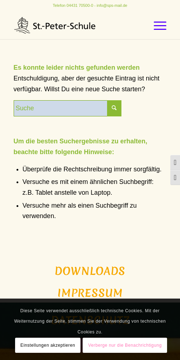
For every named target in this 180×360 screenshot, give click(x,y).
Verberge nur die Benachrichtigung (125, 345)
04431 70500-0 (79, 5)
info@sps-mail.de (112, 5)
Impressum (90, 293)
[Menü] (156, 24)
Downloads (90, 271)
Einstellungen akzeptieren (47, 345)
